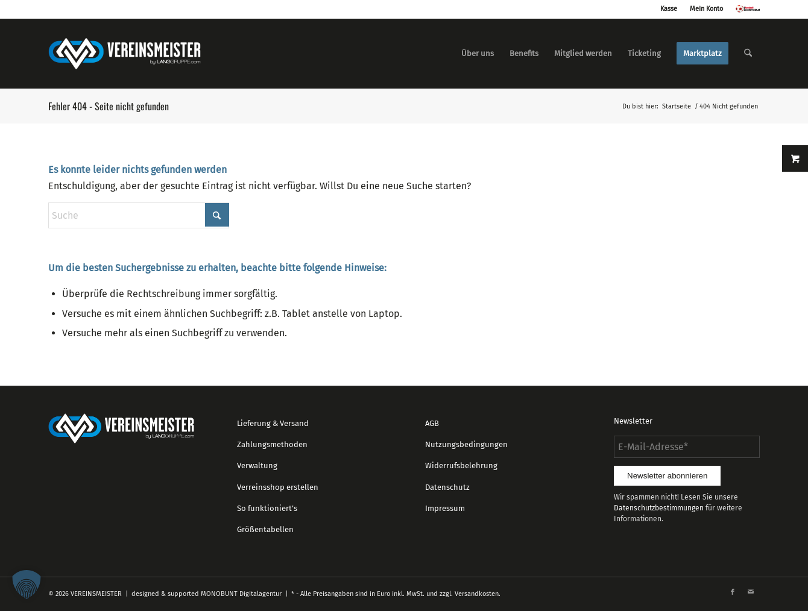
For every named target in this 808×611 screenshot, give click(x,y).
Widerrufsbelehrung (461, 465)
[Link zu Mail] (751, 592)
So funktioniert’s (267, 508)
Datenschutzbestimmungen (659, 508)
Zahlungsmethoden (272, 444)
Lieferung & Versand (273, 423)
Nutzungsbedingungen (466, 444)
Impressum (445, 508)
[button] (26, 584)
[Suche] (748, 54)
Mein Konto (706, 9)
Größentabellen (265, 529)
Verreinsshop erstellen (277, 487)
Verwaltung (257, 465)
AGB (432, 423)
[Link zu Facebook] (733, 592)
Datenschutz (447, 487)
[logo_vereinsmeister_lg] (124, 54)
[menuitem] (477, 54)
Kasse (668, 9)
